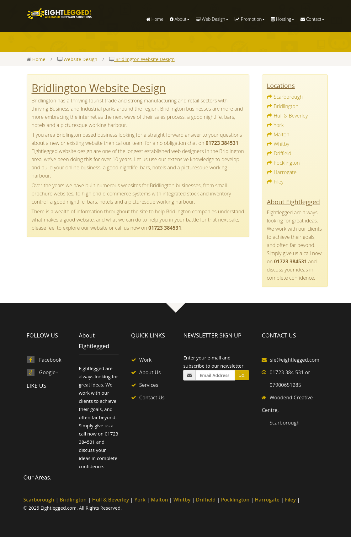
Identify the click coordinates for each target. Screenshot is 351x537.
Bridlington (286, 106)
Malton (282, 134)
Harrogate (285, 172)
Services (148, 384)
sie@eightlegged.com (294, 359)
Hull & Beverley (291, 115)
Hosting (282, 19)
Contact (312, 19)
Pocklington (287, 162)
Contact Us (152, 397)
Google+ (49, 372)
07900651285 (285, 384)
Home (154, 19)
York (279, 125)
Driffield (282, 153)
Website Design (80, 59)
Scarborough (288, 96)
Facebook (50, 359)
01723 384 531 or (289, 372)
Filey (279, 181)
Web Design (212, 19)
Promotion (250, 19)
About (180, 19)
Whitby (282, 143)
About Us (150, 372)
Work (145, 359)
